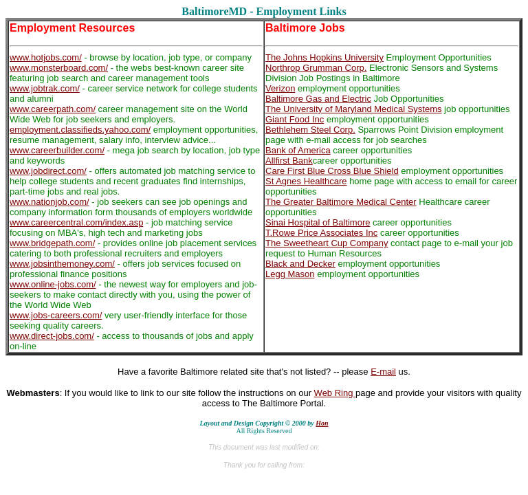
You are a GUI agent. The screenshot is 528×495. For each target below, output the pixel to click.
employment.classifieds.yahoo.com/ (80, 129)
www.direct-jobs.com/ (52, 336)
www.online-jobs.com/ (53, 284)
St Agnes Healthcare (306, 181)
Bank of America (298, 150)
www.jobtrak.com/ (45, 88)
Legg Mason (290, 274)
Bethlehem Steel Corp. (310, 129)
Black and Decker (300, 263)
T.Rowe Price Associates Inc (321, 233)
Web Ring (334, 393)
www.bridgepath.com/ (52, 243)
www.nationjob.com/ (49, 202)
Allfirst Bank (289, 160)
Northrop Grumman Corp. (315, 68)
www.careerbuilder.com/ (57, 150)
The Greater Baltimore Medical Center (341, 202)
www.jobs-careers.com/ (56, 315)
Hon (322, 423)
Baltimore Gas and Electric (318, 99)
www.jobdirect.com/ (48, 171)
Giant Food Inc (294, 119)
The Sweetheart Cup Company (326, 243)
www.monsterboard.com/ (59, 68)
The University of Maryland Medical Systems (353, 109)
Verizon (280, 88)
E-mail (383, 371)
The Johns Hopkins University (324, 57)
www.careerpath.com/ (53, 109)
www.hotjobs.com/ (46, 57)
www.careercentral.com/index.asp (76, 222)
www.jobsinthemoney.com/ (62, 263)
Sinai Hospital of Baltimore (317, 222)
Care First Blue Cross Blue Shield (332, 171)
